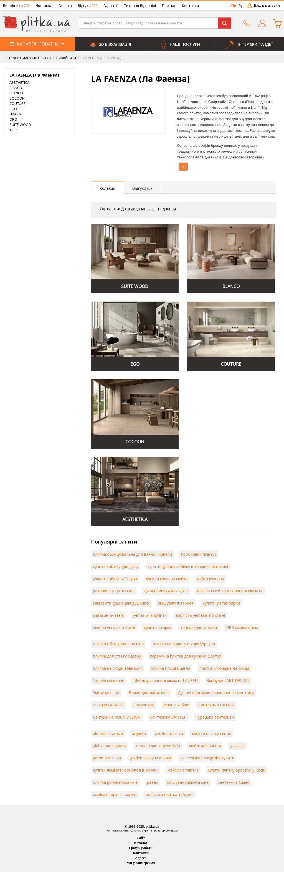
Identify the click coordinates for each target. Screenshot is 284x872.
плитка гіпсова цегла (170, 668)
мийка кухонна (210, 578)
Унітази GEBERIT (108, 704)
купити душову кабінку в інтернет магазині (188, 566)
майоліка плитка (183, 770)
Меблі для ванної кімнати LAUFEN (165, 680)
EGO (13, 108)
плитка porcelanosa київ (115, 782)
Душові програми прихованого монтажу (216, 692)
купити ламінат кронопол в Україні (125, 770)
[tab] (107, 187)
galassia (237, 745)
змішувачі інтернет (176, 603)
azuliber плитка (169, 733)
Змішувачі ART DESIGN (228, 680)
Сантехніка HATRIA (216, 704)
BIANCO (15, 87)
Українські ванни (108, 680)
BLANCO (16, 92)
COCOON (17, 98)
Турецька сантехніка (215, 717)
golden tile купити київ (150, 757)
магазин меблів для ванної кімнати (230, 590)
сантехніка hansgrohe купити (207, 757)
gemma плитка (107, 757)
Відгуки (87, 5)
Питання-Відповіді (140, 5)
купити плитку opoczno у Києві (236, 770)
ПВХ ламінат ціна (242, 627)
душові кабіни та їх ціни (115, 578)
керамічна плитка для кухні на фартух (185, 656)
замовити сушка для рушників (121, 603)
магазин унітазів (108, 615)
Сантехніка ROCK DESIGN (117, 717)
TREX (13, 129)
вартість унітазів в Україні (200, 615)
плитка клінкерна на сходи (224, 668)
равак (152, 782)
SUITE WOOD (20, 124)
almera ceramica (108, 733)
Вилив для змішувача (149, 692)
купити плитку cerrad (211, 733)
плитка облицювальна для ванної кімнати (132, 554)
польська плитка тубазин (170, 794)
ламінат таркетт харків (114, 794)
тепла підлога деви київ (157, 745)
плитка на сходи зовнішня (117, 668)
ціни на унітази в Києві (114, 627)
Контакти (190, 5)
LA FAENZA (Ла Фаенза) (101, 57)
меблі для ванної (205, 745)
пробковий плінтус (198, 554)
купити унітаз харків (221, 603)
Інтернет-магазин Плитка (28, 57)
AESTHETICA (19, 82)
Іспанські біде (176, 704)
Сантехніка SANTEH (168, 717)
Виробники (16, 5)
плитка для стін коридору (117, 656)
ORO (13, 119)
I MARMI (15, 114)
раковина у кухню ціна (114, 590)
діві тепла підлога (109, 745)
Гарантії (110, 5)
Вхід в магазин (267, 5)
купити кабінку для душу (115, 566)
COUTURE (17, 103)
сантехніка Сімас (233, 782)
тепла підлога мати (198, 627)
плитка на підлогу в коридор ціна (184, 643)
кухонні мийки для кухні (165, 590)
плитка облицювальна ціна (118, 643)
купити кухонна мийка (166, 578)
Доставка (44, 5)
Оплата (65, 5)
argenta (139, 733)
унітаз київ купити (150, 615)
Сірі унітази (143, 704)
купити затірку (157, 627)
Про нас (169, 5)
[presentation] (107, 187)
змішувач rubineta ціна (188, 782)
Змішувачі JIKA (106, 692)
